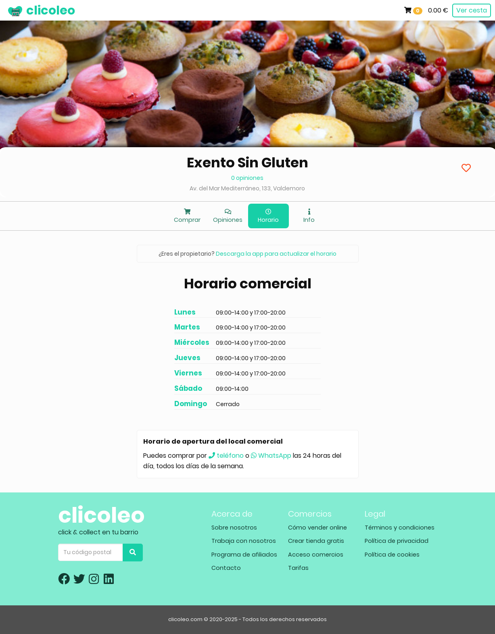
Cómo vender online (317, 527)
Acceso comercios (315, 555)
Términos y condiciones (399, 527)
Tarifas (298, 568)
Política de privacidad (396, 541)
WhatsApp (271, 455)
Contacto (226, 568)
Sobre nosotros (234, 527)
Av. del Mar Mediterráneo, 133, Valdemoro (247, 188)
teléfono (226, 455)
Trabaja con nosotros (243, 541)
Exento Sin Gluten (247, 162)
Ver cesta (471, 10)
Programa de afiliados (244, 555)
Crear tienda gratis (316, 541)
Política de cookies (392, 555)
